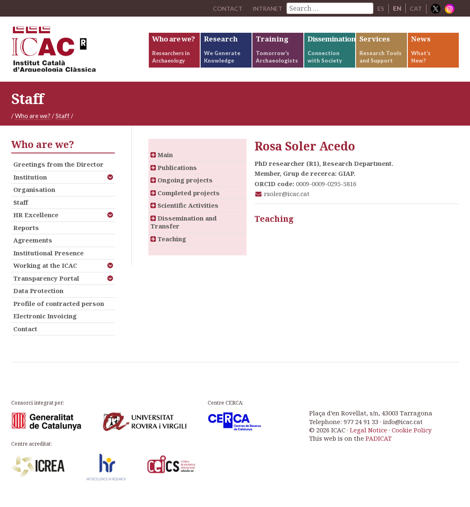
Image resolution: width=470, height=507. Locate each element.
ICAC (73, 52)
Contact (25, 335)
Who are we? (33, 122)
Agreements (32, 247)
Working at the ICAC (45, 272)
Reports (26, 234)
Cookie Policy (411, 436)
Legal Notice (368, 436)
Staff (63, 122)
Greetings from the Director (58, 171)
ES (380, 8)
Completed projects (185, 199)
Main (161, 162)
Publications (173, 174)
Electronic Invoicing (45, 323)
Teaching (168, 245)
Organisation (34, 196)
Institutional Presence (48, 259)
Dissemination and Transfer (183, 229)
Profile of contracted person (58, 310)
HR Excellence (35, 222)
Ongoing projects (181, 187)
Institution (30, 184)
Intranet (266, 8)
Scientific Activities (184, 212)
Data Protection (38, 298)
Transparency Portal (46, 285)
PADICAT (379, 445)
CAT (416, 8)
